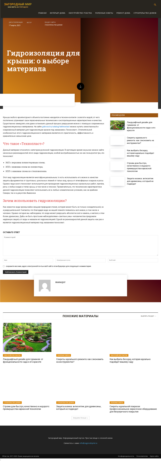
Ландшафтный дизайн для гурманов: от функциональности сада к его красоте (23, 360)
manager (60, 282)
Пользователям (142, 456)
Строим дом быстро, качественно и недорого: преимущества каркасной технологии (139, 167)
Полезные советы (63, 355)
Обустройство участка (12, 355)
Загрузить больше (80, 418)
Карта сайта (154, 456)
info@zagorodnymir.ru (88, 443)
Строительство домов (53, 25)
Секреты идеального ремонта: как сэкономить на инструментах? (140, 140)
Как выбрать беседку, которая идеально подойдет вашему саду (140, 153)
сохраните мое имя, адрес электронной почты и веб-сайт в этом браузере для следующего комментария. (48, 266)
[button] (155, 5)
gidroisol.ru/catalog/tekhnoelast (56, 126)
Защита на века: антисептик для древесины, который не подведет (140, 181)
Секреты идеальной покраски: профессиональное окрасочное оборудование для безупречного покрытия (133, 409)
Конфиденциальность (126, 456)
